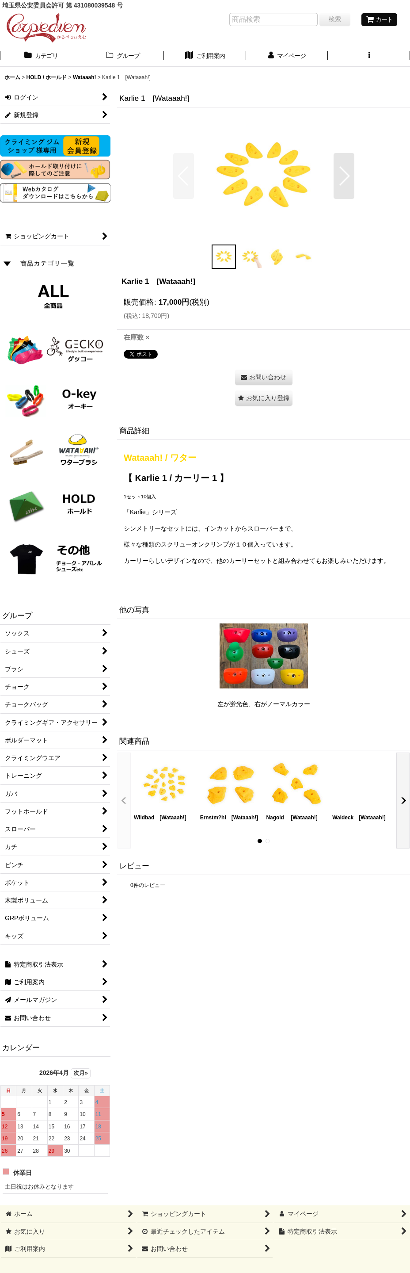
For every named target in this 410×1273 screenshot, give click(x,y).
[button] (369, 56)
